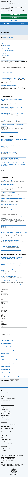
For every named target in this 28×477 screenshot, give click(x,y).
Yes (12, 380)
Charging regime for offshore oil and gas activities (12, 216)
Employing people (5, 415)
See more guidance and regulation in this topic (9, 132)
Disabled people (4, 409)
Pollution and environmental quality (9, 359)
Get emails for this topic (7, 37)
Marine (2, 356)
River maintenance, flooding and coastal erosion (12, 363)
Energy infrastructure (6, 343)
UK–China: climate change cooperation (10, 240)
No (17, 380)
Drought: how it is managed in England (9, 246)
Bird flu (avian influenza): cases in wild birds (10, 180)
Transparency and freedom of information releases (11, 51)
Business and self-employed (7, 400)
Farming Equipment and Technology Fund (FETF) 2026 (13, 120)
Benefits (2, 396)
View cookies (14, 20)
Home (2, 28)
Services (3, 43)
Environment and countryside (7, 417)
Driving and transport (5, 411)
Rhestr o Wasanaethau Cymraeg (8, 458)
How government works (6, 448)
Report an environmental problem (8, 85)
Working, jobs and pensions (7, 428)
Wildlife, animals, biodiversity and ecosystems (11, 376)
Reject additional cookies (14, 17)
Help (2, 455)
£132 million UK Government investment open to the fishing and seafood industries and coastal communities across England (13, 164)
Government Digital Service (7, 460)
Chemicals (3, 337)
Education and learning (6, 413)
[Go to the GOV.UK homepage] (5, 24)
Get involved (3, 450)
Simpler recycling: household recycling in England (12, 107)
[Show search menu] (26, 23)
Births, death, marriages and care (8, 398)
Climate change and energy (7, 340)
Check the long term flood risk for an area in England (12, 60)
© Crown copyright (14, 474)
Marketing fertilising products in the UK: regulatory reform (14, 232)
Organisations (4, 53)
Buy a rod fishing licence (6, 72)
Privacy (5, 455)
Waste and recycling (5, 369)
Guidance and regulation (6, 45)
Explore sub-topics (5, 55)
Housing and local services (6, 419)
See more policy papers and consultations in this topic (11, 250)
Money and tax (4, 422)
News (2, 437)
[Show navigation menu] (22, 23)
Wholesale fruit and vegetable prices (9, 204)
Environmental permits (6, 346)
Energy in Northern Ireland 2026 (8, 184)
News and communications (7, 47)
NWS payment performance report (8, 276)
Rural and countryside (6, 366)
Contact (2, 457)
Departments (4, 435)
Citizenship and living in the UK (7, 405)
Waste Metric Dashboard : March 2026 (9, 280)
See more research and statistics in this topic (9, 209)
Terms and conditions (10, 457)
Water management (5, 372)
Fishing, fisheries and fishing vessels (9, 350)
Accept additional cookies (14, 14)
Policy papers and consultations (8, 50)
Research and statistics (6, 48)
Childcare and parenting (6, 402)
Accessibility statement (18, 455)
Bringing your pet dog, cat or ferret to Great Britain (12, 78)
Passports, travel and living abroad (8, 424)
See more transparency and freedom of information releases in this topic (14, 284)
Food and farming (5, 353)
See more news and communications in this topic (10, 172)
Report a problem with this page (14, 385)
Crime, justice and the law (6, 407)
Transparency (4, 446)
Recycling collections (6, 66)
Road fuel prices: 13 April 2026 (8, 192)
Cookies (10, 455)
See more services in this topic (6, 92)
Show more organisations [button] (5, 329)
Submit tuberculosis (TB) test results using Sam (12, 113)
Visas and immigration (5, 426)
